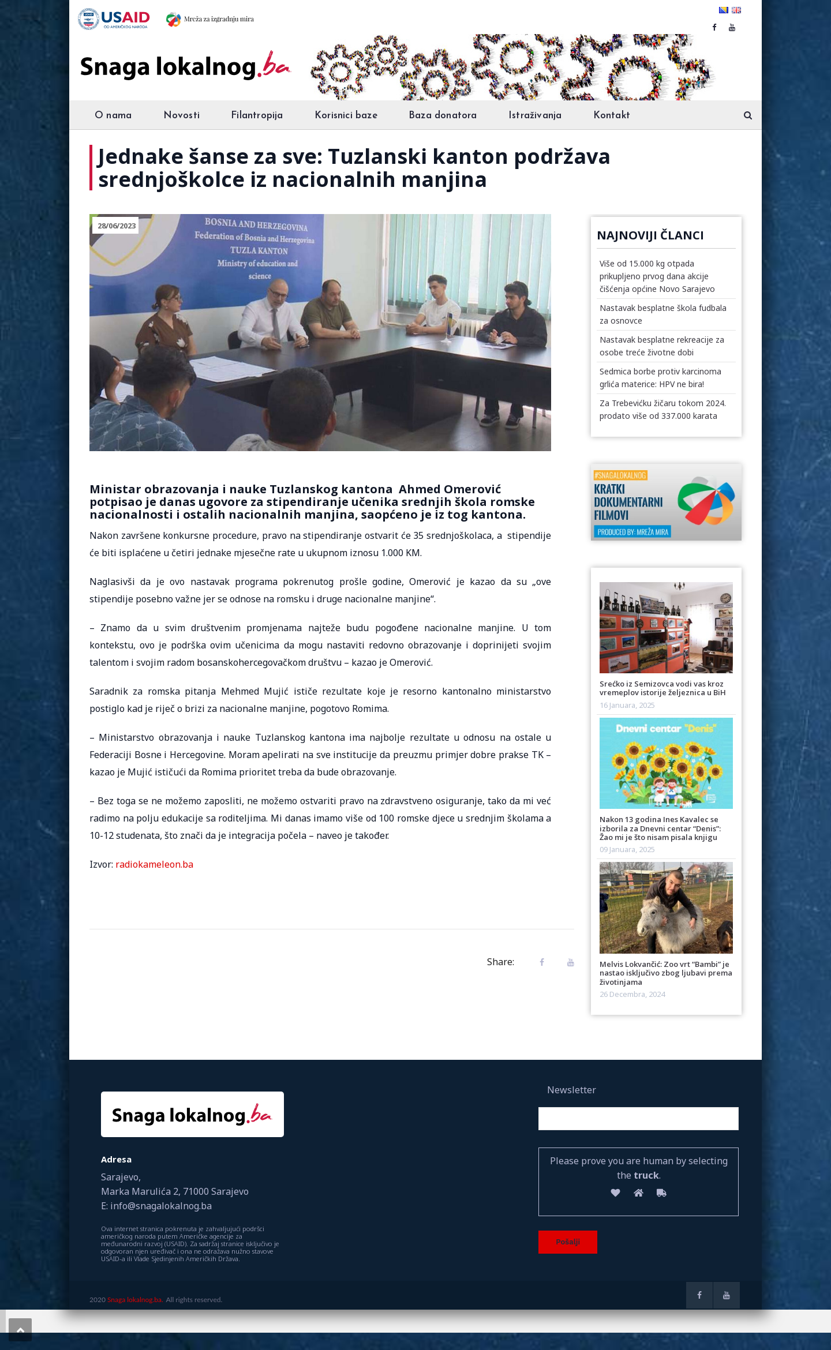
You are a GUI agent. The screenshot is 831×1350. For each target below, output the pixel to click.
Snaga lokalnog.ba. (135, 1299)
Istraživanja (535, 116)
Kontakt (611, 116)
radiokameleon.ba (154, 864)
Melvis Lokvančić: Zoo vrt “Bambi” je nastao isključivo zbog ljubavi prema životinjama (666, 973)
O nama (113, 116)
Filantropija (257, 116)
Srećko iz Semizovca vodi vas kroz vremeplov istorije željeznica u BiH (663, 687)
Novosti (181, 116)
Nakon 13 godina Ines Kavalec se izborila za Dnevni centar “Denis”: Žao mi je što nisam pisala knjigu (660, 828)
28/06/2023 (117, 225)
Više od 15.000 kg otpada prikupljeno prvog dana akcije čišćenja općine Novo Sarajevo (657, 276)
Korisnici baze (346, 116)
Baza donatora (443, 116)
